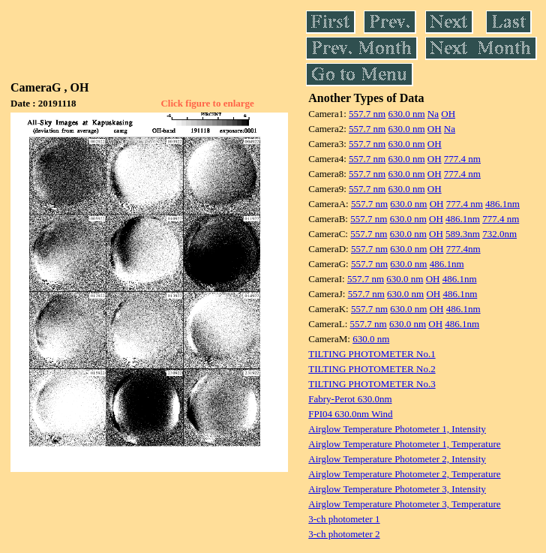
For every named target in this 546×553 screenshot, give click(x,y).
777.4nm (463, 248)
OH (448, 113)
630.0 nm (406, 113)
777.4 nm (462, 158)
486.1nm (502, 203)
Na (433, 113)
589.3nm (463, 233)
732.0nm (499, 233)
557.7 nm (367, 113)
